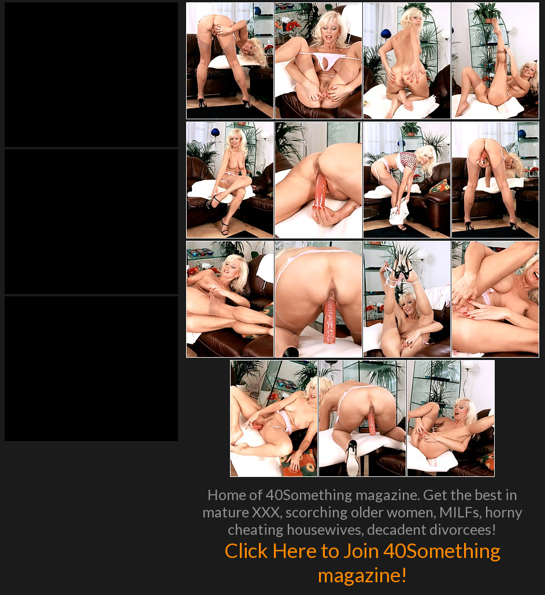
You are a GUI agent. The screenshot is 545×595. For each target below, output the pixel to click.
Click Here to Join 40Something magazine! (362, 562)
